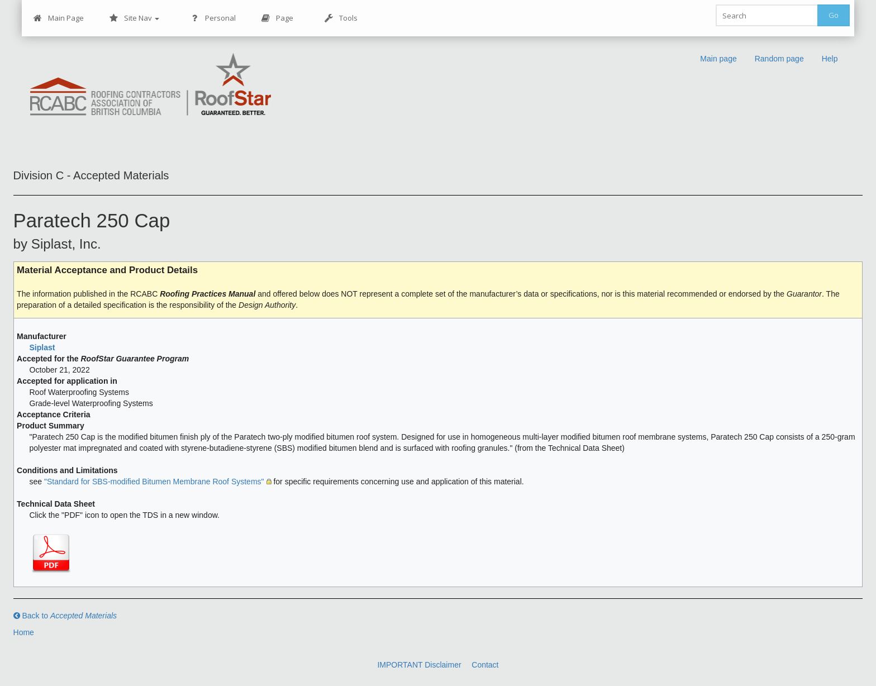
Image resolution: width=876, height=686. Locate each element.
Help (830, 58)
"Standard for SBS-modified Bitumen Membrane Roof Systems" (154, 481)
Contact (485, 664)
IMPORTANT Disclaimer (419, 664)
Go (834, 15)
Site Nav (134, 18)
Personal (213, 18)
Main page (718, 58)
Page (277, 18)
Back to (65, 615)
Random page (779, 58)
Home (23, 632)
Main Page (59, 18)
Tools (341, 18)
